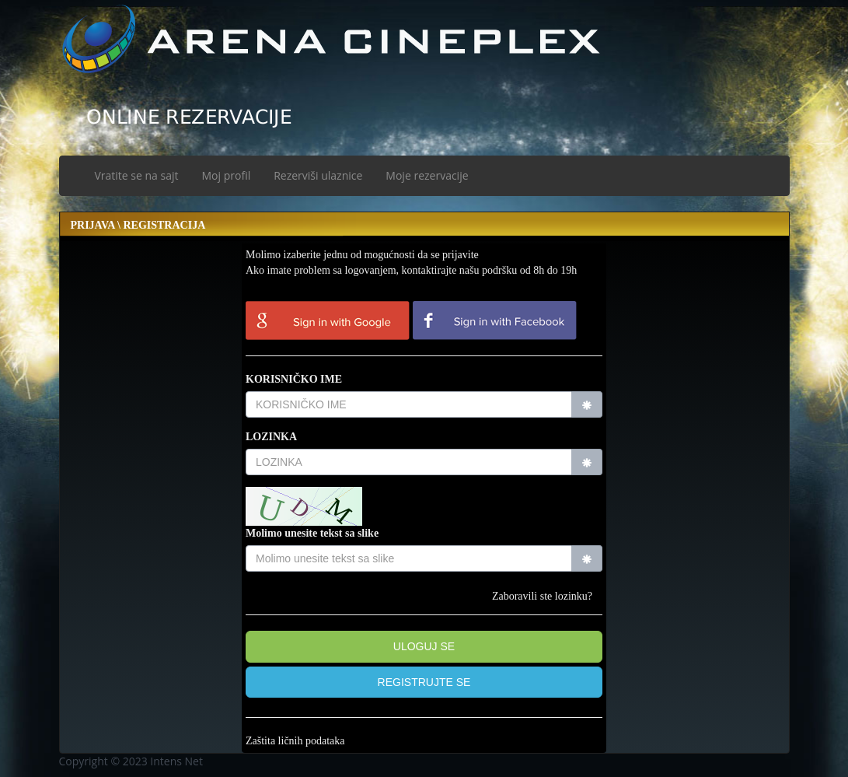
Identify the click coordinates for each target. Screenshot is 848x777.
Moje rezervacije (427, 175)
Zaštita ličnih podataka (295, 741)
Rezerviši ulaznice (318, 175)
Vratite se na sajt (137, 175)
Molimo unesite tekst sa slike (312, 533)
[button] (424, 682)
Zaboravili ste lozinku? (542, 596)
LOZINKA (271, 437)
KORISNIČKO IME (294, 379)
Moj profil (226, 175)
